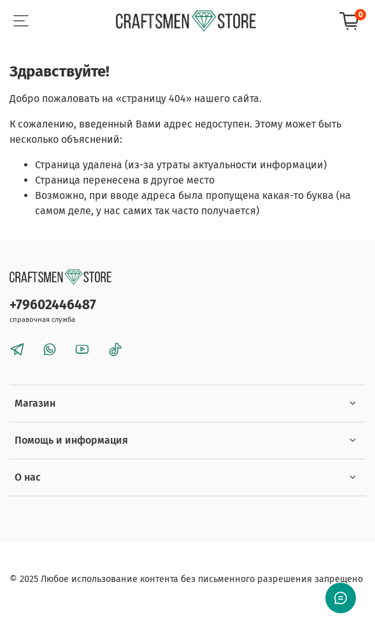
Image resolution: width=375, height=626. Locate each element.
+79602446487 (53, 305)
